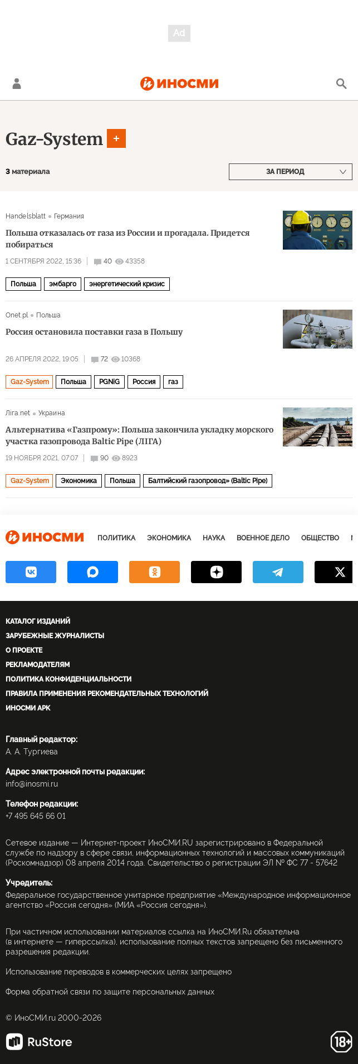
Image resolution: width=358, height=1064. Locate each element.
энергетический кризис (127, 284)
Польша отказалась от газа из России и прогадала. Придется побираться (128, 239)
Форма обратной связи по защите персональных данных (110, 991)
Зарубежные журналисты (55, 636)
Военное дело (263, 538)
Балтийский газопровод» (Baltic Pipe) (207, 481)
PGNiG (109, 382)
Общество (320, 538)
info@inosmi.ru (32, 783)
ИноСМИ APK (28, 708)
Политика (116, 538)
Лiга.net (18, 413)
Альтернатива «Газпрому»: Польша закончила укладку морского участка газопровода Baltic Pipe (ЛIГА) (139, 435)
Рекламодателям (38, 665)
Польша (23, 284)
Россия (144, 382)
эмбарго (62, 284)
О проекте (24, 650)
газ (173, 382)
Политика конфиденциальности (68, 679)
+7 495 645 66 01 (36, 816)
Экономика (79, 481)
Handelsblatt (26, 216)
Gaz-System (54, 139)
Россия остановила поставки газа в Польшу (94, 332)
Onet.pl (17, 315)
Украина (51, 413)
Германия (69, 216)
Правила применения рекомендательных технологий (107, 694)
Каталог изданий (38, 621)
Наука (214, 538)
